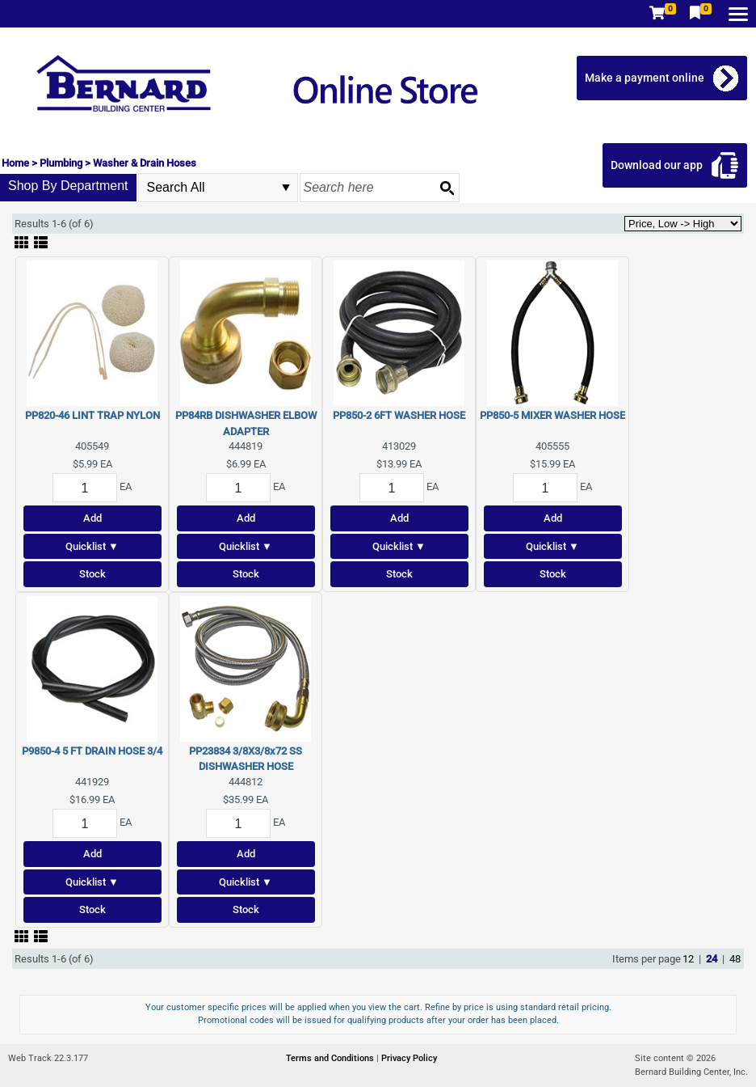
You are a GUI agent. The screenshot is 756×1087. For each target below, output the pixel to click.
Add (92, 518)
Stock (92, 574)
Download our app (657, 165)
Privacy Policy (409, 1058)
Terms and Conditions (331, 1058)
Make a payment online (644, 77)
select (286, 187)
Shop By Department (68, 185)
